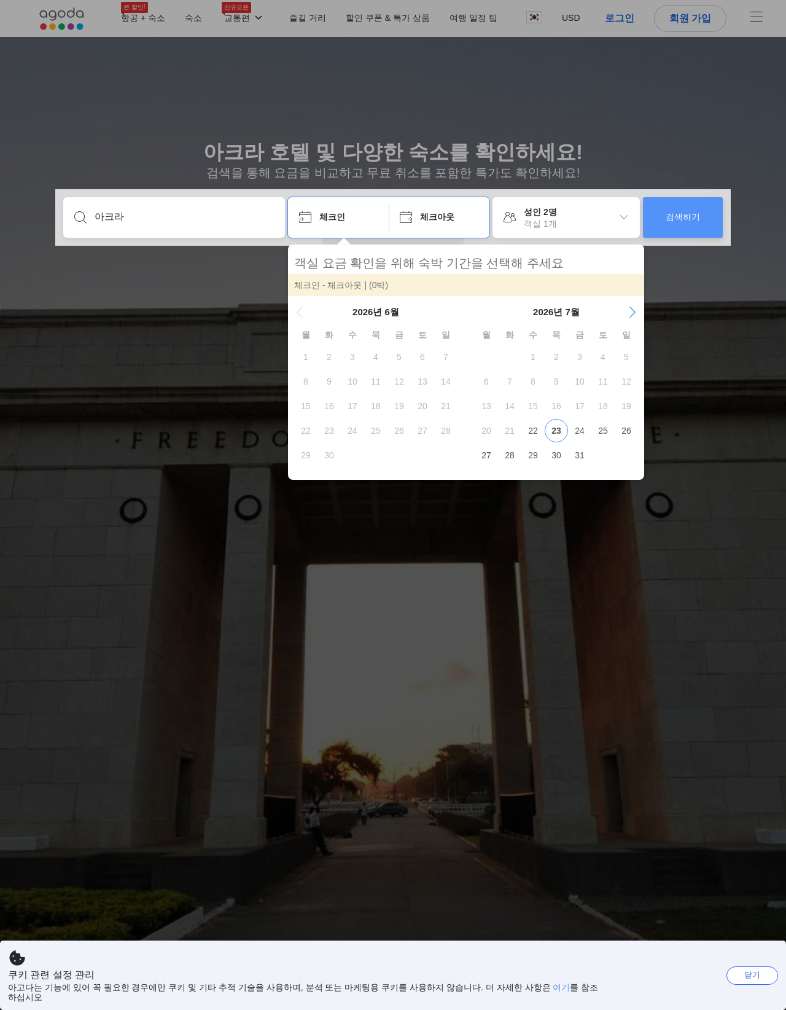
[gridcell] (305, 357)
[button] (299, 312)
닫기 (752, 974)
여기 (561, 987)
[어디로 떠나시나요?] (184, 217)
